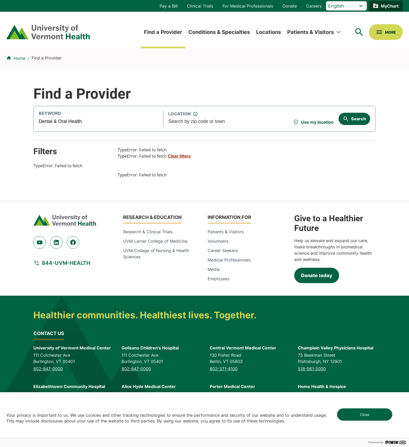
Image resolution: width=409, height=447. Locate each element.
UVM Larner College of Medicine (155, 241)
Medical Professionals (229, 260)
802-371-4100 (224, 368)
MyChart (390, 6)
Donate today (316, 275)
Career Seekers (223, 250)
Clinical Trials (200, 6)
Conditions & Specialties (219, 32)
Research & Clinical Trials (147, 231)
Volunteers (218, 241)
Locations (268, 32)
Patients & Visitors (310, 32)
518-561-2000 (312, 368)
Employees (218, 278)
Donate (289, 6)
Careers (314, 6)
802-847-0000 (48, 368)
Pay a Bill (169, 6)
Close (364, 414)
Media (214, 269)
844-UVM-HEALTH (66, 263)
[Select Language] (346, 6)
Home (19, 58)
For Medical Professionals (247, 6)
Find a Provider (163, 32)
